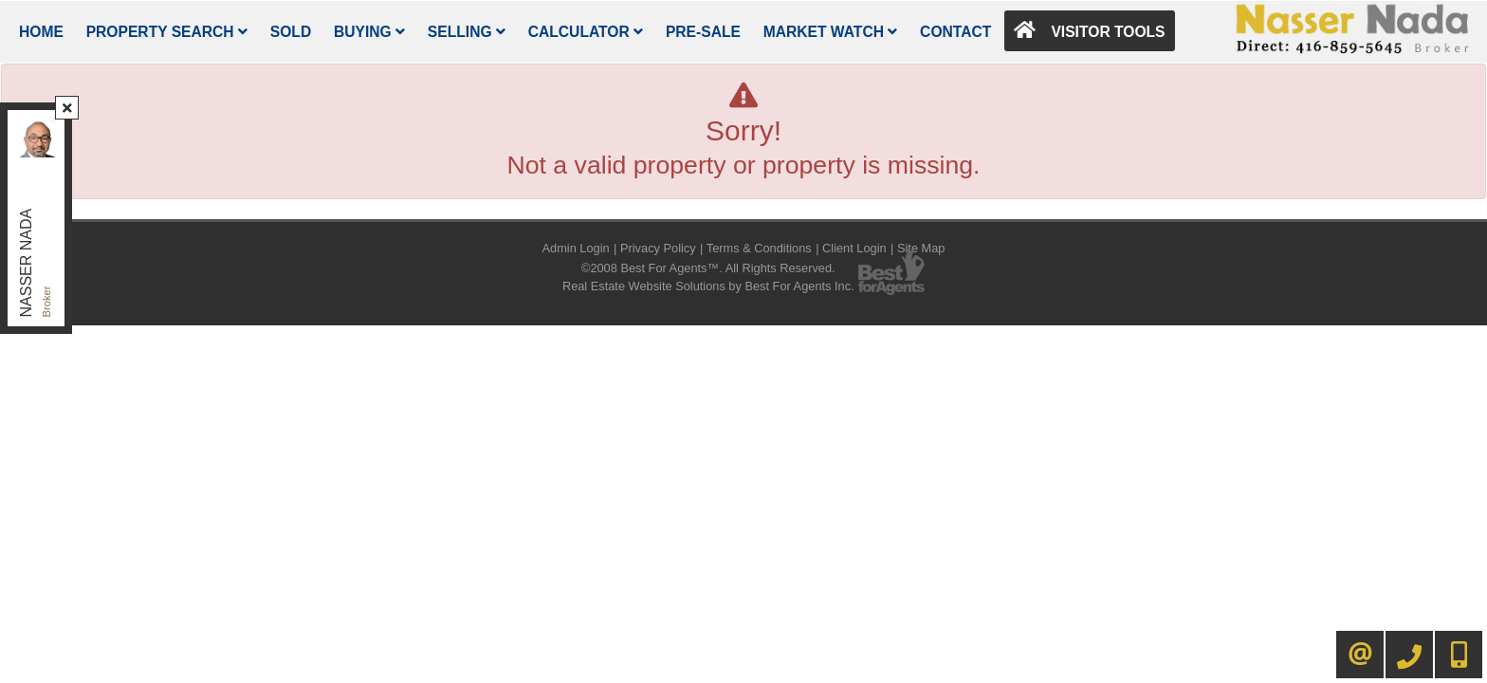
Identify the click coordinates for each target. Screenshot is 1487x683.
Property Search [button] (167, 32)
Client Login (854, 248)
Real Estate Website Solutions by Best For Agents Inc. (708, 286)
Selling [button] (466, 32)
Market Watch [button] (830, 32)
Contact (955, 32)
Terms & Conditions (759, 248)
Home (41, 32)
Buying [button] (369, 32)
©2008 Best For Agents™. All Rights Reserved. (708, 268)
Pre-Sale (703, 32)
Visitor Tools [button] (1089, 30)
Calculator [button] (585, 32)
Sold (290, 32)
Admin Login (576, 248)
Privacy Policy (658, 248)
